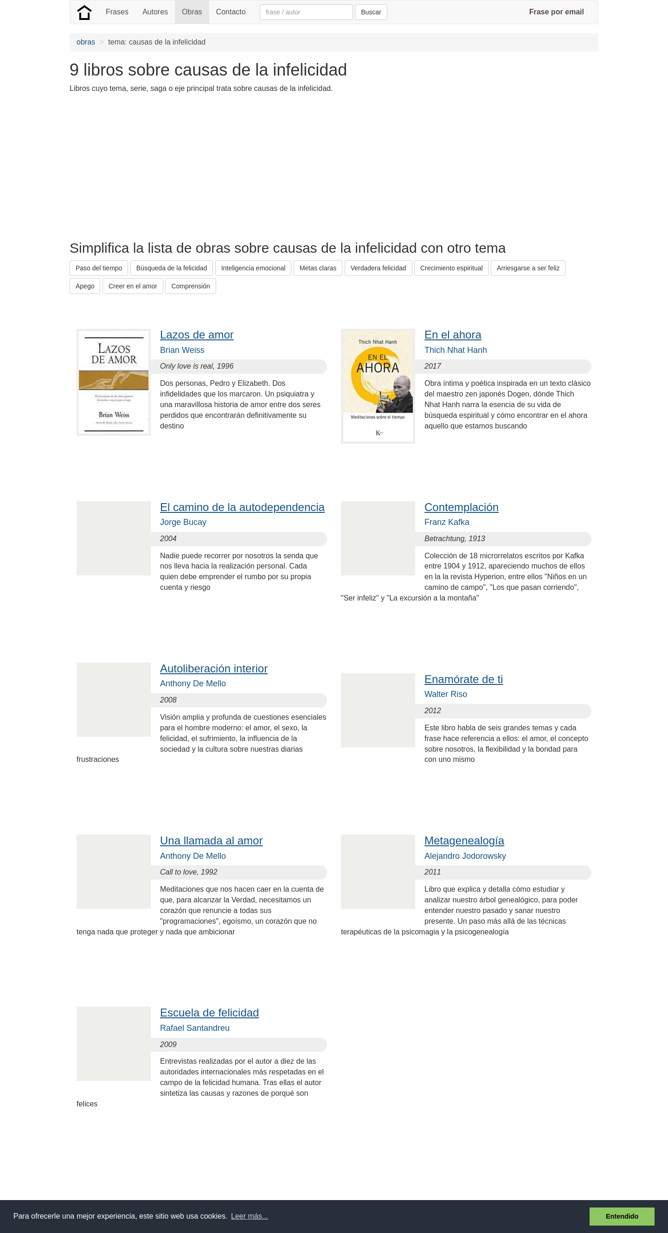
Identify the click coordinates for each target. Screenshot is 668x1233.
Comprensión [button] (190, 286)
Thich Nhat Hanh (455, 350)
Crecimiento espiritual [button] (451, 268)
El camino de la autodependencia (242, 507)
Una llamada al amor (211, 840)
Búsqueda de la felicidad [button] (171, 268)
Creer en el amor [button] (133, 286)
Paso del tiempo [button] (99, 268)
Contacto (231, 12)
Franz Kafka (446, 522)
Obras (192, 12)
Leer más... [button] (249, 1216)
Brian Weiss (182, 350)
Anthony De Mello (193, 683)
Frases (117, 12)
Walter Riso (445, 694)
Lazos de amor (197, 334)
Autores (155, 12)
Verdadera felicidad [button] (378, 268)
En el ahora (453, 334)
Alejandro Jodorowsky (465, 856)
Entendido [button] (622, 1216)
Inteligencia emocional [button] (253, 268)
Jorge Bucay (183, 522)
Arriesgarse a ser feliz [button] (528, 268)
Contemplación (461, 507)
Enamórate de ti (463, 679)
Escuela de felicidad (209, 1012)
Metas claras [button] (318, 268)
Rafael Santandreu (195, 1028)
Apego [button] (85, 286)
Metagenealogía (464, 840)
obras (86, 42)
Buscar (371, 12)
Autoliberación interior (214, 668)
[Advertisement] (238, 166)
